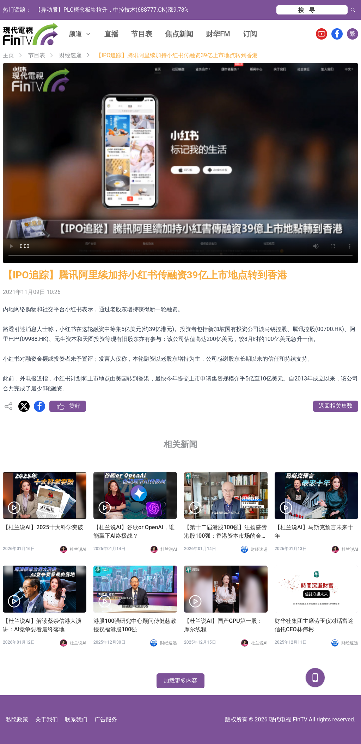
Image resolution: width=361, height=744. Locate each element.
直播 (111, 34)
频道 (80, 33)
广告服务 (105, 719)
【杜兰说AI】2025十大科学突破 (43, 527)
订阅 (250, 34)
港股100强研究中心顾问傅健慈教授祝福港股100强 (134, 625)
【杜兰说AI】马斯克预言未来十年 (314, 531)
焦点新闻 (179, 34)
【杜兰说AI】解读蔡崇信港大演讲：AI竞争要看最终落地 (42, 625)
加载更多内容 (180, 680)
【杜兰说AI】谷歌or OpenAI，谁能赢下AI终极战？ (134, 531)
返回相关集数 (336, 405)
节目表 (141, 34)
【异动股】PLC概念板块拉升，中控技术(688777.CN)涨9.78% (112, 9)
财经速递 (70, 55)
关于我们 (46, 719)
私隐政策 (17, 719)
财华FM (218, 34)
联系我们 (76, 719)
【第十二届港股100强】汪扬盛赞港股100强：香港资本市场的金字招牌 (225, 532)
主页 (8, 55)
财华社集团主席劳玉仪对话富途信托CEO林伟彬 (314, 625)
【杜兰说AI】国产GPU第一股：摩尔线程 (223, 625)
